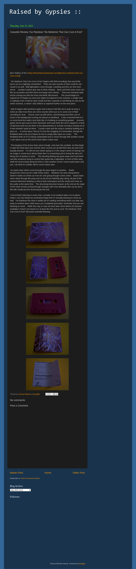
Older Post (79, 472)
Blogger (82, 564)
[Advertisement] (107, 40)
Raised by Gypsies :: (45, 12)
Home (48, 472)
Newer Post (16, 472)
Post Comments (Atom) (30, 478)
